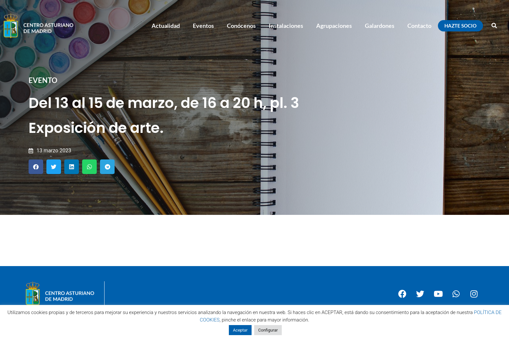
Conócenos (241, 25)
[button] (494, 25)
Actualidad (166, 25)
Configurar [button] (268, 330)
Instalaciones (286, 25)
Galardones (379, 25)
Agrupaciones (334, 25)
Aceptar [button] (240, 330)
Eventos (203, 25)
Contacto (419, 25)
